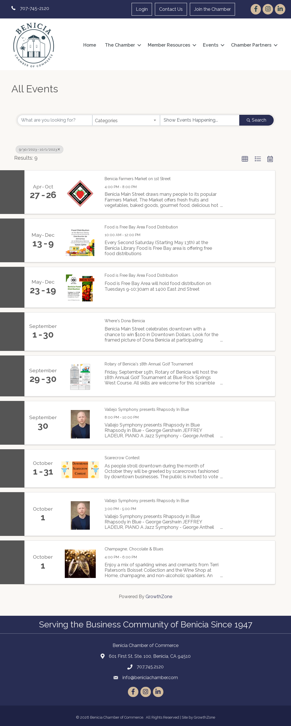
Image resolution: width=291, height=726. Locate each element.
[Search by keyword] (54, 120)
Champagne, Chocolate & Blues (134, 549)
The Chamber (120, 45)
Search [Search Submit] (256, 120)
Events (210, 45)
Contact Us (171, 9)
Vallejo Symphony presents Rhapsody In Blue (147, 409)
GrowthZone (159, 596)
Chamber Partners (251, 45)
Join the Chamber (212, 9)
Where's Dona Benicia (125, 321)
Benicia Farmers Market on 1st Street (138, 178)
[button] (245, 159)
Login (142, 9)
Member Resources (169, 45)
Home (89, 45)
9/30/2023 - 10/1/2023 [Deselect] (39, 149)
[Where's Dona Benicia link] (80, 331)
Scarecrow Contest (122, 457)
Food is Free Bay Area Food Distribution (141, 227)
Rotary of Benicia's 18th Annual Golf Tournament (149, 364)
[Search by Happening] (200, 120)
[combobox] (126, 120)
